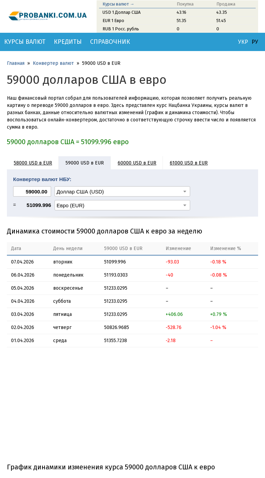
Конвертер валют (53, 63)
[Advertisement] (132, 407)
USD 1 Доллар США (121, 12)
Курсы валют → (118, 4)
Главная (15, 63)
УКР (243, 42)
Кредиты (68, 42)
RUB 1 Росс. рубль (120, 28)
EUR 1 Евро (113, 20)
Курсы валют (25, 42)
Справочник (110, 42)
